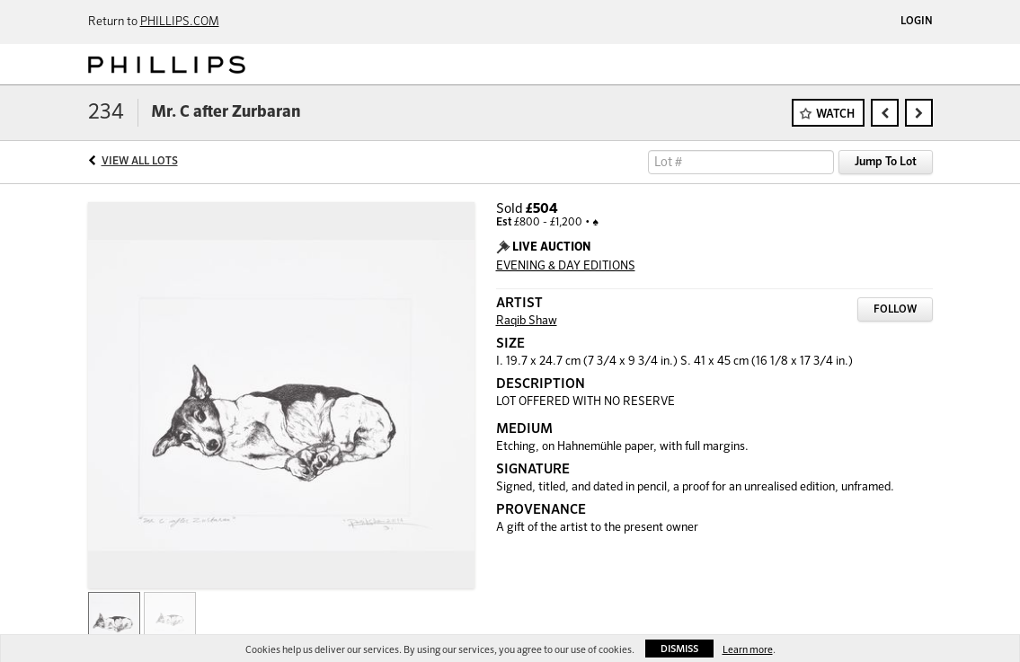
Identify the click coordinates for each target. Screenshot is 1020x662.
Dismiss (679, 649)
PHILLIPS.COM (179, 22)
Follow (895, 310)
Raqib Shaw (526, 321)
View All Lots (140, 161)
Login (916, 21)
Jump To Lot (886, 162)
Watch (835, 114)
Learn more (748, 650)
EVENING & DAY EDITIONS (565, 266)
